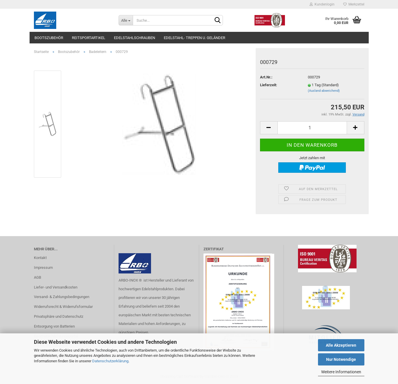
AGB (37, 277)
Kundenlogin (322, 4)
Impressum (43, 267)
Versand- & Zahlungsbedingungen (61, 297)
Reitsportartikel (88, 38)
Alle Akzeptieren (341, 345)
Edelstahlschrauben (134, 38)
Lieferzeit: (268, 85)
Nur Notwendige (341, 359)
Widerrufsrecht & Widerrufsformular (63, 306)
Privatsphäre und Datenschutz (58, 316)
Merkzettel (353, 4)
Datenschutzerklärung (110, 361)
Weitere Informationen (341, 372)
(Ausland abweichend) (324, 91)
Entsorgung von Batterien (54, 326)
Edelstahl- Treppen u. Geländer (194, 38)
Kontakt (40, 258)
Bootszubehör (48, 38)
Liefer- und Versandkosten (55, 287)
